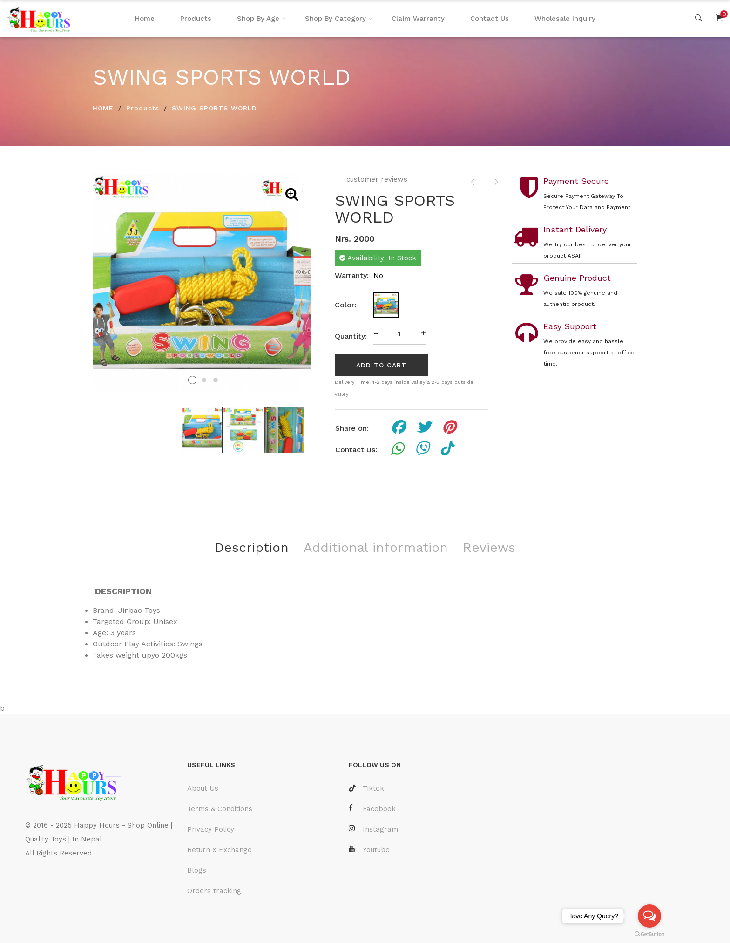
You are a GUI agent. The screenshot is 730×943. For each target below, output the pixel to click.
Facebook (372, 808)
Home (145, 18)
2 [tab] (204, 380)
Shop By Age (258, 18)
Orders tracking (214, 891)
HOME (103, 108)
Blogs (196, 870)
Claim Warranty (418, 18)
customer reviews (375, 179)
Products (195, 18)
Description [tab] (252, 547)
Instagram (373, 829)
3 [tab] (215, 380)
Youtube (369, 849)
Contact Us (489, 18)
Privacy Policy (210, 829)
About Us (202, 788)
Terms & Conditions (219, 809)
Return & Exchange (219, 850)
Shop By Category (335, 18)
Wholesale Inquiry (564, 18)
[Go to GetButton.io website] (649, 933)
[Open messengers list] (649, 916)
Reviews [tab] (489, 547)
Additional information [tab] (376, 547)
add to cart (381, 365)
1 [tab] (192, 380)
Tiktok (366, 788)
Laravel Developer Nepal (68, 881)
